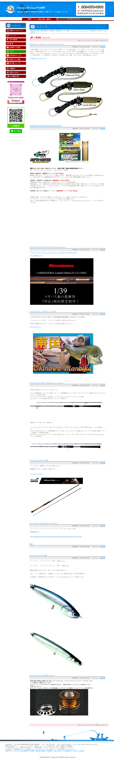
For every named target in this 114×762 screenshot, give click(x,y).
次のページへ (104, 40)
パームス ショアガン (36, 474)
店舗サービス (30, 749)
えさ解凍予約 (67, 750)
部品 (31, 544)
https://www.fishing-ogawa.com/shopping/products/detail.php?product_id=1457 (56, 536)
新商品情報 (44, 30)
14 (94, 40)
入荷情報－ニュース (65, 749)
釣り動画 (31, 750)
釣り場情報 (24, 750)
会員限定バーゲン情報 (62, 30)
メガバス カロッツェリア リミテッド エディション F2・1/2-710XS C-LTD (53, 252)
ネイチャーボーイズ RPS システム (42, 675)
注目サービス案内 (78, 750)
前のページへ (81, 40)
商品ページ (65, 565)
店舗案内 (49, 750)
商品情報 (92, 30)
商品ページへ (61, 561)
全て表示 (99, 30)
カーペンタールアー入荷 (38, 555)
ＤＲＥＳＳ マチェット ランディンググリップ (47, 44)
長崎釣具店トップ (19, 749)
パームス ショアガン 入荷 (39, 460)
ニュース (16, 750)
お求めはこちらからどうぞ (38, 58)
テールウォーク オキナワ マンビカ (43, 311)
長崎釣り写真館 (40, 750)
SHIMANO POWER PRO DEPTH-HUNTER (45, 126)
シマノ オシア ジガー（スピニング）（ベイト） (47, 383)
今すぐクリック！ (35, 327)
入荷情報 (51, 30)
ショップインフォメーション (80, 30)
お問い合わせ (58, 750)
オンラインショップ (42, 749)
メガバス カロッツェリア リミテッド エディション (48, 247)
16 (99, 40)
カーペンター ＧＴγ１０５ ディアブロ (43, 523)
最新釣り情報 (35, 30)
